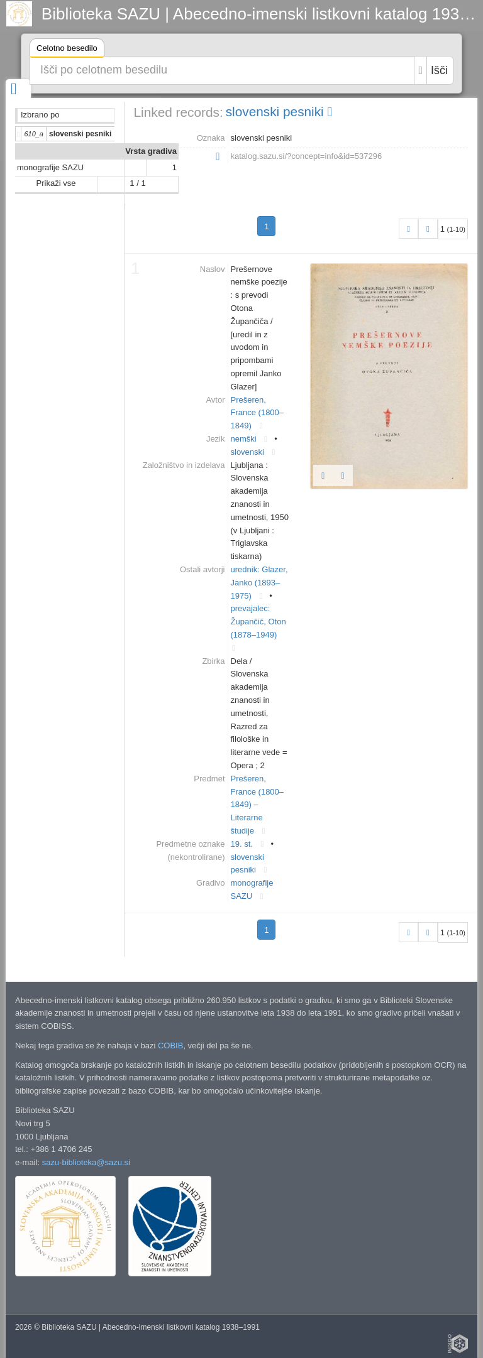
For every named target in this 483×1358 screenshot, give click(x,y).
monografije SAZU (50, 167)
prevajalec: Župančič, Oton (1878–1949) (258, 621)
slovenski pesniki (279, 111)
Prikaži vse (56, 183)
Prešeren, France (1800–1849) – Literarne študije (257, 804)
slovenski (247, 452)
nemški (244, 438)
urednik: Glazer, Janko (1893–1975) (259, 582)
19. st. (242, 844)
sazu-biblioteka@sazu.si (86, 1162)
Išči (439, 70)
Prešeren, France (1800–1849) (257, 413)
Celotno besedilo (67, 50)
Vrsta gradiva (151, 151)
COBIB (170, 1045)
